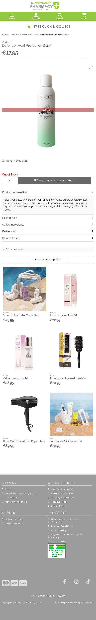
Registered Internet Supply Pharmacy (65, 535)
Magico (64, 602)
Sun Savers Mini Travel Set (66, 441)
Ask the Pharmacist (60, 489)
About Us (8, 489)
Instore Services (12, 523)
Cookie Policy (57, 541)
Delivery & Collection (61, 497)
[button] (91, 67)
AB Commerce (87, 602)
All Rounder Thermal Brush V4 (68, 378)
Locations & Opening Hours (19, 493)
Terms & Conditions (60, 526)
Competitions (57, 506)
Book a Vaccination (60, 493)
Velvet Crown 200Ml (15, 378)
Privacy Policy (57, 530)
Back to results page (15, 249)
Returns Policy (57, 501)
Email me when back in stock (54, 180)
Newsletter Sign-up (14, 501)
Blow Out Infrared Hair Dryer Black (24, 441)
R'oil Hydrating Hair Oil (63, 315)
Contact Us (9, 497)
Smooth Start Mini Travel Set (20, 315)
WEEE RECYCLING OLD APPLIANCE (63, 520)
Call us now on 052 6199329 (48, 596)
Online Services (12, 519)
